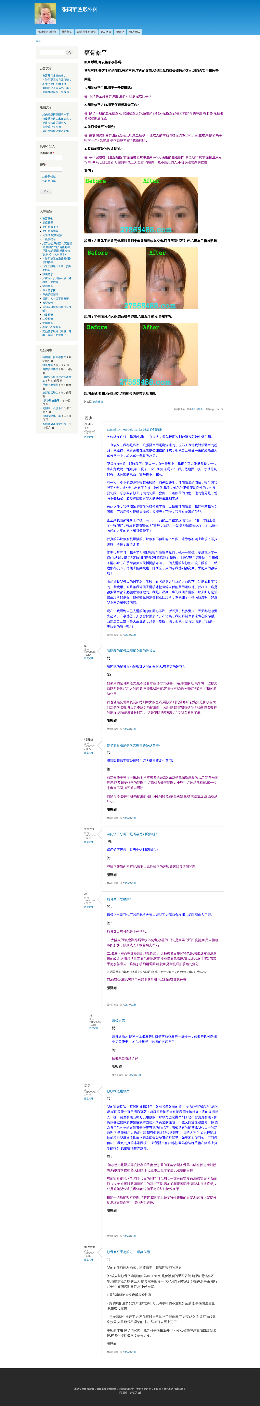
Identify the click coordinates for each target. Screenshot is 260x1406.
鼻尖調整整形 (50, 294)
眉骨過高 (118, 1021)
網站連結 (134, 31)
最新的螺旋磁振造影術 (55, 131)
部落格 (120, 31)
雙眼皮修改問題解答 (54, 122)
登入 (194, 409)
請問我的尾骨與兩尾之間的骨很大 (131, 651)
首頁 (38, 41)
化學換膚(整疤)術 (52, 235)
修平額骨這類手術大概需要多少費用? (133, 745)
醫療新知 (67, 31)
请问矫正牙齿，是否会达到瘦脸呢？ (133, 834)
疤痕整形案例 (50, 227)
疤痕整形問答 (50, 231)
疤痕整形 (47, 222)
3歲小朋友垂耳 (51, 400)
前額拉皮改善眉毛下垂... (56, 88)
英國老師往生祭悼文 (54, 357)
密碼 (43, 164)
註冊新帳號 (49, 176)
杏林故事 (106, 31)
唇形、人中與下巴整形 (55, 298)
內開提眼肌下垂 (51, 416)
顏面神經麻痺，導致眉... (56, 92)
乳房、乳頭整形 (51, 327)
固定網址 (88, 437)
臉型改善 (47, 302)
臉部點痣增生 (50, 392)
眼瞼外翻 (47, 365)
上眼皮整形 (49, 239)
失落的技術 (136, 1392)
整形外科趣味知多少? (54, 75)
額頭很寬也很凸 (118, 1091)
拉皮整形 (47, 314)
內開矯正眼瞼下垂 (53, 408)
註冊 (200, 409)
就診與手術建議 (86, 31)
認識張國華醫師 (47, 31)
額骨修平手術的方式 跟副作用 (128, 1252)
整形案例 (47, 218)
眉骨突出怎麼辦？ (120, 899)
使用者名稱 (47, 152)
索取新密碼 (49, 181)
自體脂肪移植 (50, 369)
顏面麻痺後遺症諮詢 (54, 424)
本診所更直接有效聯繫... (56, 79)
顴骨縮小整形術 (51, 126)
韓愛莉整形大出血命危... (56, 118)
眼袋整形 (47, 274)
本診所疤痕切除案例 (54, 84)
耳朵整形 (47, 318)
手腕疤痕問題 (50, 385)
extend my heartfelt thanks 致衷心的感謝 (134, 429)
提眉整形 (47, 286)
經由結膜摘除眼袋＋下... (56, 114)
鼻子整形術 (49, 290)
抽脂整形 (47, 323)
